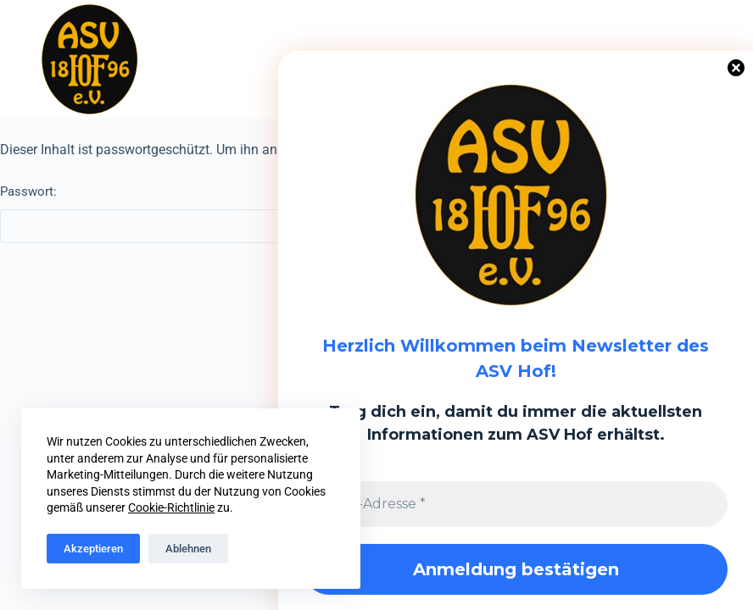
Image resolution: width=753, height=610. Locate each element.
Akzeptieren (93, 548)
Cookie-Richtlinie (171, 507)
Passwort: (264, 213)
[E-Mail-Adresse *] (516, 504)
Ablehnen (188, 548)
